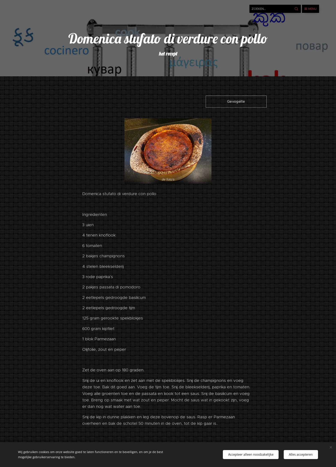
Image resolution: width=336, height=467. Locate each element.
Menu (310, 9)
